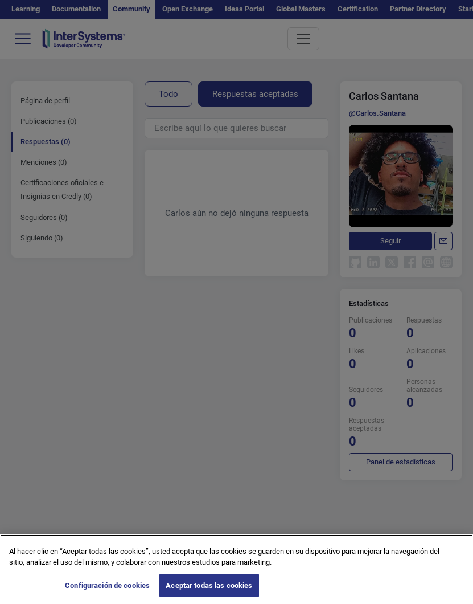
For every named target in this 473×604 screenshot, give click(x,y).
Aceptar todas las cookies (209, 590)
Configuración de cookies (107, 590)
